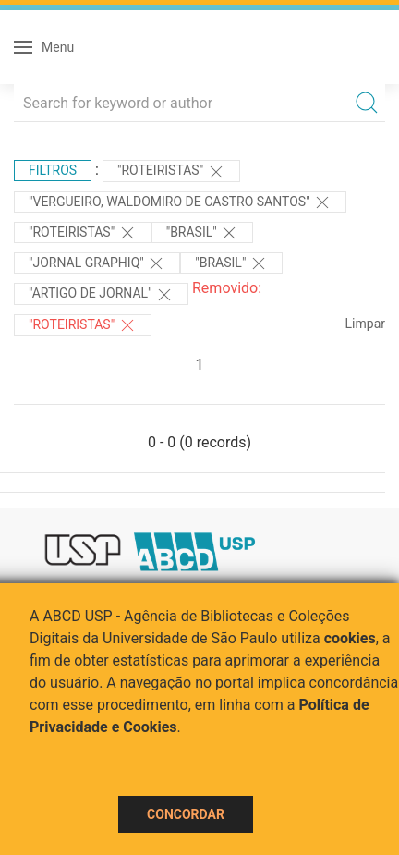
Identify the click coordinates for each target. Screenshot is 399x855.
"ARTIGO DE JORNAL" (101, 295)
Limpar (365, 323)
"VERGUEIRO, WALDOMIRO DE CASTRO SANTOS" (180, 202)
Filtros (53, 170)
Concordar (185, 814)
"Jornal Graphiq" (97, 263)
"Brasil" (202, 233)
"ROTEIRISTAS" (171, 172)
